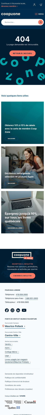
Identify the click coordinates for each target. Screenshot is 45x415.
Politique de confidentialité (15, 377)
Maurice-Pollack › (15, 326)
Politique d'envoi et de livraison (17, 381)
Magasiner (11, 138)
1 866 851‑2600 (31, 298)
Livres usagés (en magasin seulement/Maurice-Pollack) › (17, 360)
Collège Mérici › (12, 352)
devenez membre (9, 6)
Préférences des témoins (19, 389)
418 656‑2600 (22, 294)
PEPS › (8, 348)
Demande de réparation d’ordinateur (19, 374)
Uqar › (8, 355)
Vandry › (8, 344)
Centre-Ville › (12, 335)
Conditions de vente (13, 385)
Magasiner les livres (15, 228)
